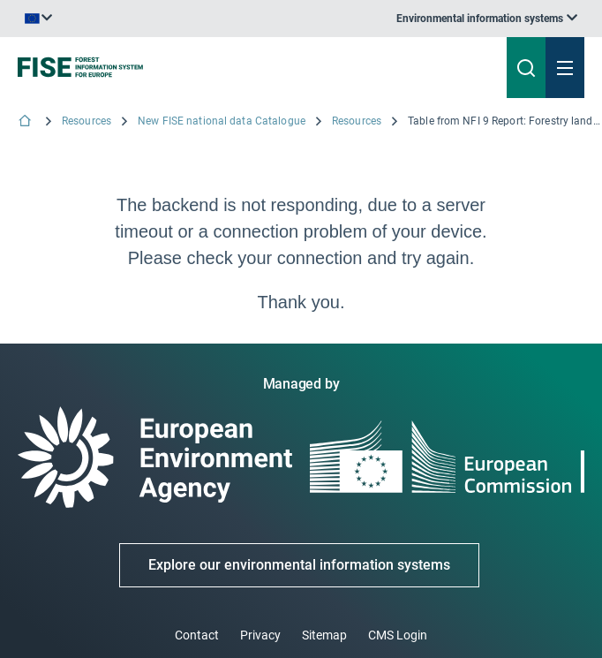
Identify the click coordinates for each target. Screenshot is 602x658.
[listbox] (486, 18)
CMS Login (397, 635)
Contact (197, 635)
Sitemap (324, 635)
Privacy (260, 635)
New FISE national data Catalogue (221, 121)
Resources (86, 121)
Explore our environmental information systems (299, 564)
